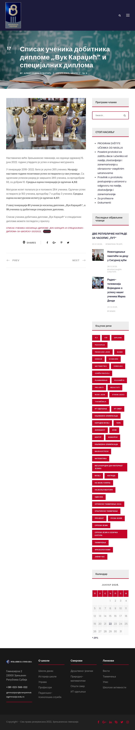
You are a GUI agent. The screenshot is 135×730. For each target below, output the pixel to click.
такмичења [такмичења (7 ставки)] (100, 542)
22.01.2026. (97, 244)
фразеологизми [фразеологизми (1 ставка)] (102, 549)
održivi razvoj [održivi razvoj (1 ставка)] (102, 373)
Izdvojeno (62, 73)
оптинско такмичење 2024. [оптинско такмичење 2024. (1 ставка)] (108, 504)
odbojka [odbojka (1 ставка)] (118, 366)
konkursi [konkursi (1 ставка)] (113, 359)
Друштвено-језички (82, 671)
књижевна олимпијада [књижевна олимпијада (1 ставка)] (106, 444)
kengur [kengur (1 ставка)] (98, 359)
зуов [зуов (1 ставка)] (114, 430)
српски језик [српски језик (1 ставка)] (101, 525)
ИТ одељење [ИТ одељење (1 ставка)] (101, 408)
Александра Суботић (37, 73)
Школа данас (45, 671)
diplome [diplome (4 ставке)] (118, 337)
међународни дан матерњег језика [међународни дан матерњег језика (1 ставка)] (109, 467)
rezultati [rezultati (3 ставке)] (115, 387)
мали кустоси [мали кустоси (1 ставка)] (101, 451)
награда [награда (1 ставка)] (111, 475)
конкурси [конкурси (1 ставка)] (112, 437)
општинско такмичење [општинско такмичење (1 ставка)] (106, 511)
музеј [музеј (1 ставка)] (97, 475)
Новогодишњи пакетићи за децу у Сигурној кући (117, 256)
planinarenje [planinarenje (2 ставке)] (101, 380)
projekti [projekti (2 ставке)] (99, 387)
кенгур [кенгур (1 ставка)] (98, 437)
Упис (105, 682)
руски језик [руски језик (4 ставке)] (116, 518)
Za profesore (105, 198)
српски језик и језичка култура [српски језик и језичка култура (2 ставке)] (106, 534)
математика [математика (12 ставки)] (101, 458)
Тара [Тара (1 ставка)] (118, 423)
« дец (95, 637)
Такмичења (109, 676)
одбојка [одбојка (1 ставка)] (99, 497)
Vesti (74, 73)
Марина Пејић (115, 244)
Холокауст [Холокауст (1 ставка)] (100, 430)
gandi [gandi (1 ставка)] (120, 352)
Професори (45, 687)
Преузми (47, 231)
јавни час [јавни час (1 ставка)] (100, 556)
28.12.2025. (112, 266)
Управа (42, 682)
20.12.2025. (112, 307)
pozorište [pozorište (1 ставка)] (119, 380)
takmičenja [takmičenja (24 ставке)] (100, 401)
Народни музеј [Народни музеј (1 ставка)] (102, 423)
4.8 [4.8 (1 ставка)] (105, 337)
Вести (106, 671)
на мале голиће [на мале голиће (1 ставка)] (102, 483)
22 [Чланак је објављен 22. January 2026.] (110, 624)
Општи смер (78, 686)
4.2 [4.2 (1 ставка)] (96, 337)
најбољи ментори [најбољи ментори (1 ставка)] (104, 490)
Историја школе (47, 676)
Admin (112, 311)
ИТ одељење (78, 691)
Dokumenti (104, 202)
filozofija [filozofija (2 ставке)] (100, 345)
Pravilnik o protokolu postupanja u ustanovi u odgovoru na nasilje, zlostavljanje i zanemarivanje (112, 185)
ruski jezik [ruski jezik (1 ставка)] (100, 394)
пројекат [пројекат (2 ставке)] (99, 518)
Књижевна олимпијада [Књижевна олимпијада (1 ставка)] (106, 416)
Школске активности (114, 687)
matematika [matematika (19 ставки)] (101, 366)
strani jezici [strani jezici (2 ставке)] (118, 394)
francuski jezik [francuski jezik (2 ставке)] (102, 352)
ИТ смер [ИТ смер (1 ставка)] (117, 408)
